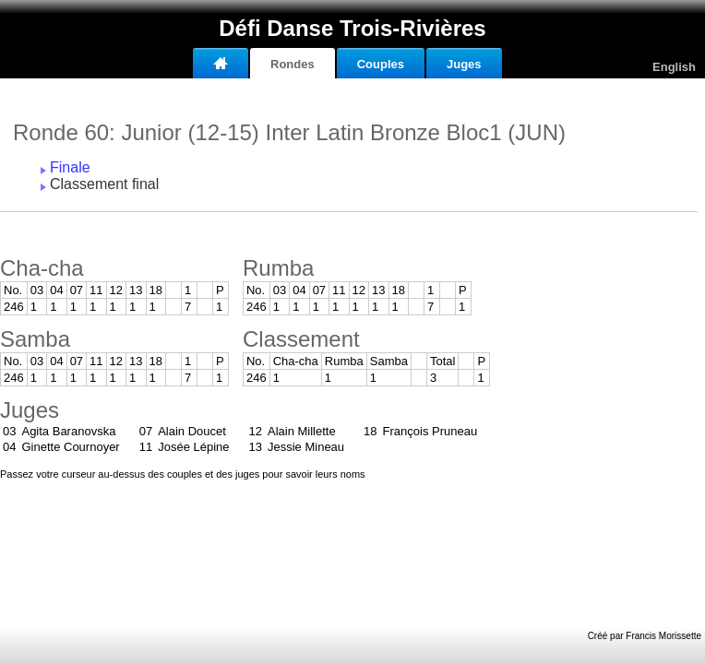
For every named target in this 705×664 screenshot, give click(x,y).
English (674, 67)
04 (56, 290)
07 (76, 290)
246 (14, 307)
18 (155, 290)
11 (96, 290)
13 (135, 290)
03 (36, 290)
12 (116, 290)
